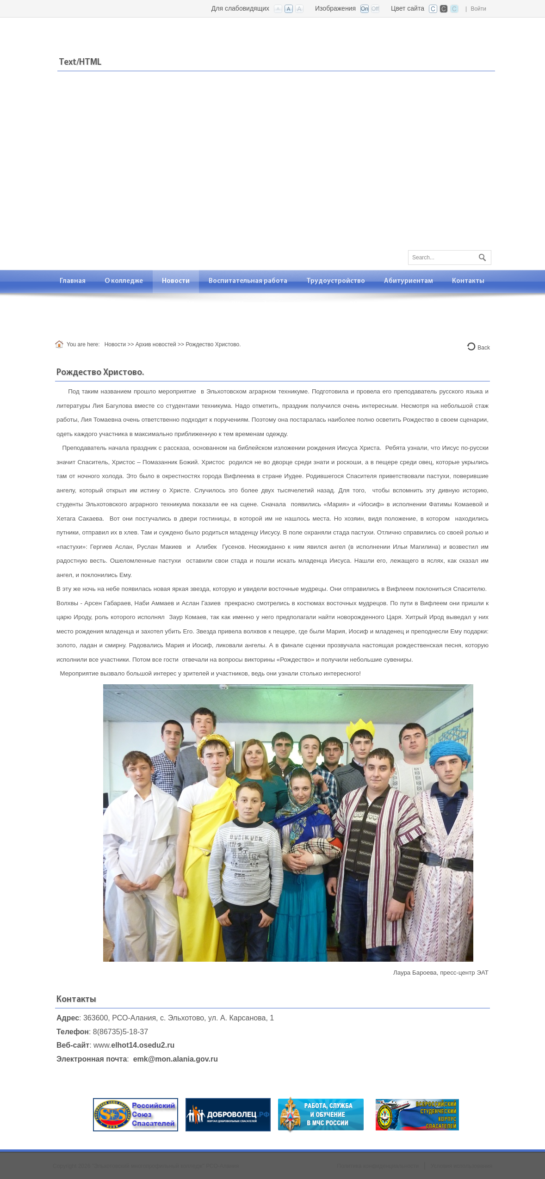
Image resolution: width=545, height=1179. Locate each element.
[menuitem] (72, 281)
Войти (478, 9)
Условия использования (461, 1166)
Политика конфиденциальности (378, 1166)
